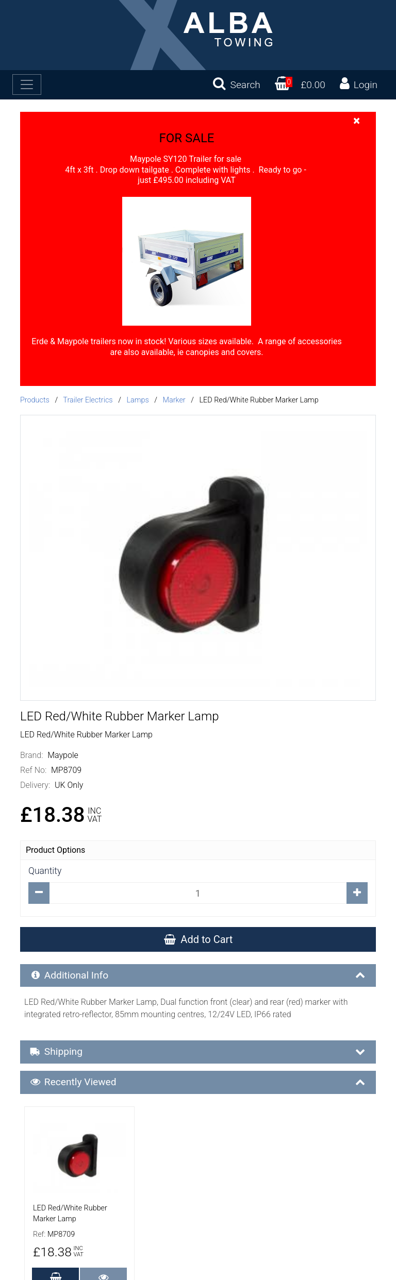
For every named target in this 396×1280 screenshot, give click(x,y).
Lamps (137, 400)
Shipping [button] (199, 1052)
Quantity (44, 871)
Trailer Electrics (87, 400)
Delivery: (35, 785)
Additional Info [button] (199, 975)
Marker (174, 400)
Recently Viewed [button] (199, 1082)
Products (35, 400)
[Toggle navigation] (26, 84)
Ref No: (33, 770)
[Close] (356, 120)
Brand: (31, 755)
